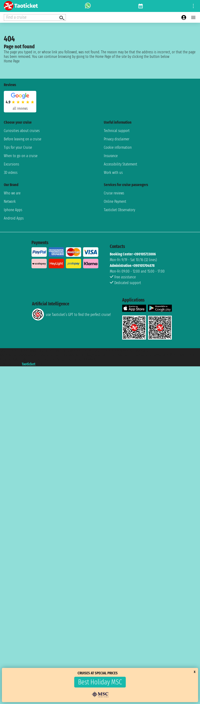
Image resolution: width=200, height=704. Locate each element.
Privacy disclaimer (116, 139)
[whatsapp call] (88, 6)
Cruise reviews (114, 193)
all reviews (20, 108)
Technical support (117, 130)
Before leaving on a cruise (22, 139)
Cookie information (118, 147)
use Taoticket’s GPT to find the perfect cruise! (71, 314)
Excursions (11, 164)
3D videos (10, 172)
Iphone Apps (13, 210)
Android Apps (14, 218)
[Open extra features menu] (35, 17)
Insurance (111, 156)
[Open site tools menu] (193, 6)
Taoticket (28, 364)
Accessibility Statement (120, 164)
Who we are (12, 193)
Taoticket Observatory (119, 210)
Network (10, 201)
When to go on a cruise (20, 156)
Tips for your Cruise (18, 147)
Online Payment (115, 201)
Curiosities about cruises (22, 130)
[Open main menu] (193, 17)
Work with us (113, 172)
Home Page (12, 61)
